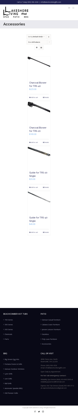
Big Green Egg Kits (12, 359)
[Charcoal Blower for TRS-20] (39, 113)
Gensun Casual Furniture (51, 320)
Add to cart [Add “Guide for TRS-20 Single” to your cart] (34, 187)
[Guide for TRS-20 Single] (39, 158)
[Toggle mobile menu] (73, 8)
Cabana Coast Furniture (51, 324)
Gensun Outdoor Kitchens (14, 369)
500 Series (9, 324)
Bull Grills (8, 383)
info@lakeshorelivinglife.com (51, 2)
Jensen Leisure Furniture (51, 329)
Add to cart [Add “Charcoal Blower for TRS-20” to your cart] (34, 142)
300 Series (9, 329)
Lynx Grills (8, 374)
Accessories (46, 344)
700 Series (9, 320)
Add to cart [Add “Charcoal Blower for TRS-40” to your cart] (34, 97)
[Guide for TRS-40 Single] (39, 203)
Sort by (35, 37)
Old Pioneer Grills (11, 393)
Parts (7, 339)
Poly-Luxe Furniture (49, 339)
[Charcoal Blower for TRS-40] (39, 68)
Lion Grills (8, 378)
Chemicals (8, 334)
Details (46, 97)
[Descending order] (49, 36)
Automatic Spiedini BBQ (13, 388)
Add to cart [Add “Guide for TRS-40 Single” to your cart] (34, 232)
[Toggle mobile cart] (69, 8)
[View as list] (41, 47)
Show (34, 42)
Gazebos (45, 334)
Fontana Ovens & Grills (13, 364)
